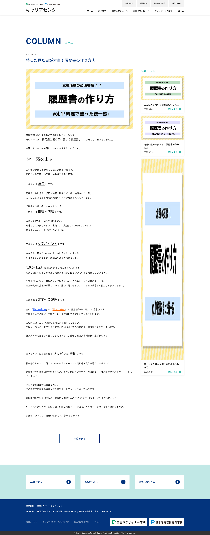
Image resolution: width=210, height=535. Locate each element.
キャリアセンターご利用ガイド (56, 522)
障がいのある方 (159, 3)
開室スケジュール (120, 10)
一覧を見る (80, 438)
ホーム (90, 10)
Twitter (98, 522)
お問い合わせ (176, 3)
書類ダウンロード (141, 10)
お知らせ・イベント (164, 10)
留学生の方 (144, 3)
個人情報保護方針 (81, 522)
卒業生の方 (129, 3)
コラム (181, 10)
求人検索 (102, 10)
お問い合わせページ (69, 406)
